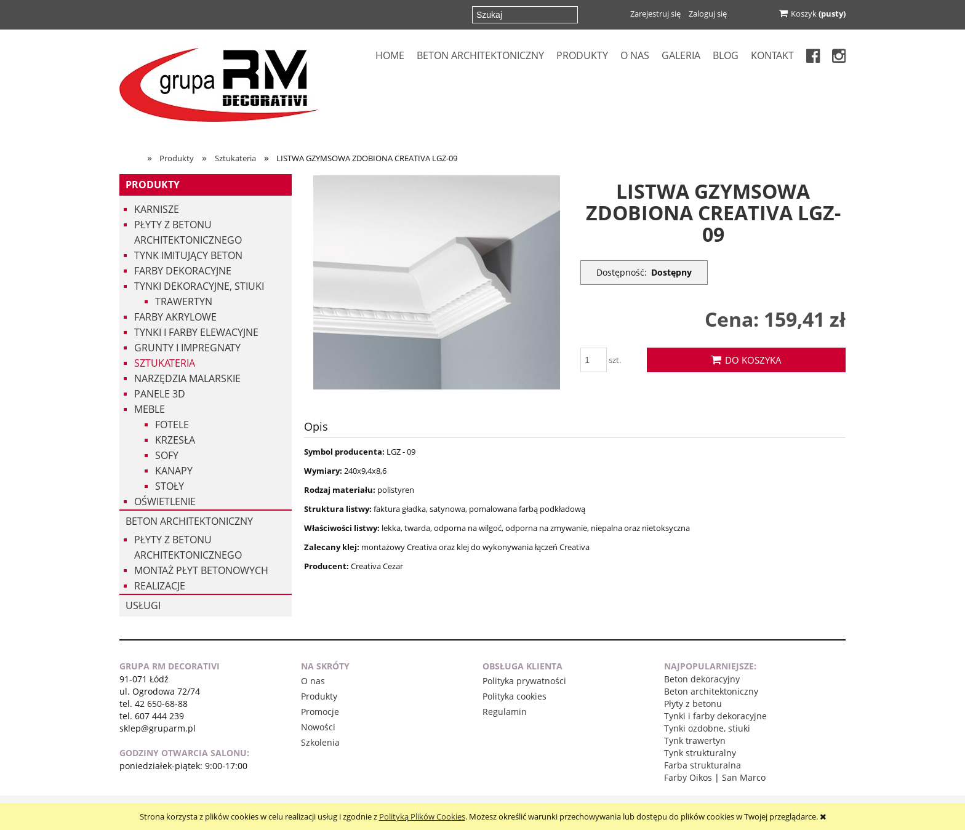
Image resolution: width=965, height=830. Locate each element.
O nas (313, 681)
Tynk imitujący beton (188, 255)
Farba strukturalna (702, 765)
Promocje (320, 711)
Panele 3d (159, 394)
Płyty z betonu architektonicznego (188, 232)
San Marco (744, 777)
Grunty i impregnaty (187, 347)
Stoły (169, 486)
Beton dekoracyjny (702, 679)
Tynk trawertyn (695, 740)
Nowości (318, 727)
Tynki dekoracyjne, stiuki (199, 286)
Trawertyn (183, 301)
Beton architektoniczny (189, 521)
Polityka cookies (514, 696)
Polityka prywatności (524, 681)
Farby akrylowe (175, 317)
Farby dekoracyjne (182, 270)
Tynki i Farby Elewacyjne (196, 332)
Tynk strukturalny (700, 753)
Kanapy (174, 470)
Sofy (166, 455)
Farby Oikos (688, 777)
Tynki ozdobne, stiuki (707, 728)
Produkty (153, 184)
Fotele (172, 424)
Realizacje (159, 586)
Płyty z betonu (693, 703)
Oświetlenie (165, 501)
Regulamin (504, 711)
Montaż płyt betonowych (201, 570)
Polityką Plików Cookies (422, 816)
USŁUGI (143, 605)
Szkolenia (320, 742)
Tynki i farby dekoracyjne (715, 716)
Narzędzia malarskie (187, 378)
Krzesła (175, 440)
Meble (149, 409)
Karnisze (156, 209)
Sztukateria (164, 363)
